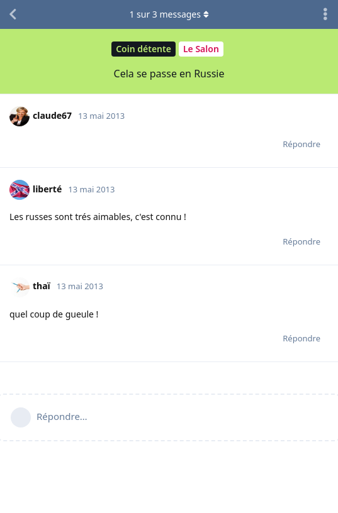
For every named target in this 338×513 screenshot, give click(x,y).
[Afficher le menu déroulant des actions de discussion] (325, 14)
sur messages (168, 14)
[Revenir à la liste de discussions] (12, 14)
